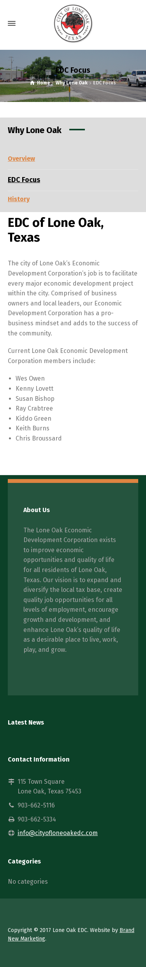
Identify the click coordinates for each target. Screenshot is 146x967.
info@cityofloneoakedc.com (58, 833)
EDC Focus (24, 179)
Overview (21, 158)
